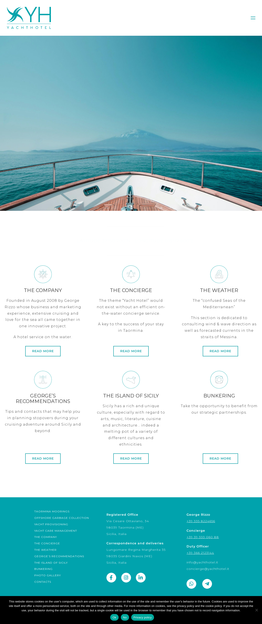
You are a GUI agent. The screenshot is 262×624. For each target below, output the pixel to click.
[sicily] (131, 434)
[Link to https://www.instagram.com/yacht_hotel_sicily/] (126, 578)
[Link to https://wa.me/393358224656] (191, 584)
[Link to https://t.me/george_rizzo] (207, 584)
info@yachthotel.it (202, 562)
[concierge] (131, 329)
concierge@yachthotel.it (208, 569)
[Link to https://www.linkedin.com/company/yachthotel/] (141, 578)
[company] (43, 329)
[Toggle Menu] (253, 17)
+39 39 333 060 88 (203, 537)
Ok (114, 617)
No (125, 617)
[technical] (43, 434)
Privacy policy (142, 617)
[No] (256, 610)
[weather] (219, 329)
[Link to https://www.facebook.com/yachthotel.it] (111, 578)
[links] (219, 434)
